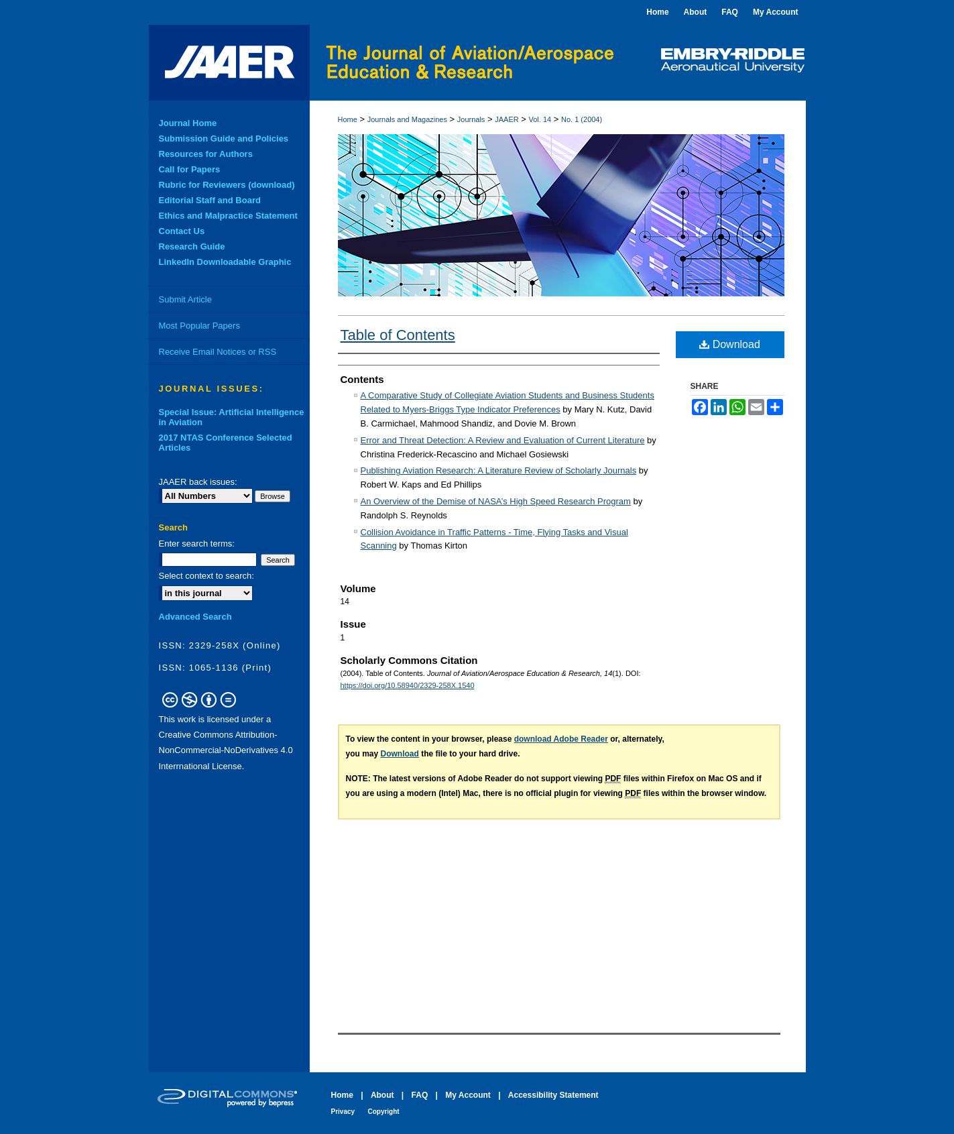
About (382, 1095)
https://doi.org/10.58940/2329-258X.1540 (408, 685)
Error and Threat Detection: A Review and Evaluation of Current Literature (503, 440)
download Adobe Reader (561, 739)
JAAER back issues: (198, 482)
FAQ (420, 1095)
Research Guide (192, 246)
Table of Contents (398, 335)
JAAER (506, 119)
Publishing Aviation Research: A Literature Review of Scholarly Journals (499, 470)
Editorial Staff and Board (210, 200)
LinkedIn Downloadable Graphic (225, 262)
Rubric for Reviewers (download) (227, 185)
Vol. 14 (540, 119)
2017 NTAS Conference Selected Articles (225, 443)
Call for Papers (190, 169)
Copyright (383, 1111)
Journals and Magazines (407, 119)
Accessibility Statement (553, 1095)
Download (729, 344)
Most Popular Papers (199, 326)
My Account (468, 1095)
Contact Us (182, 231)
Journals (471, 119)
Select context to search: (206, 576)
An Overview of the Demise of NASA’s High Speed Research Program (496, 501)
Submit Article (185, 299)
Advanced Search (195, 617)
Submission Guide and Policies (224, 138)
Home (347, 119)
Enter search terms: (197, 543)
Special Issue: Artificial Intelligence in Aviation (231, 417)
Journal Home (188, 123)
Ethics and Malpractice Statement (228, 216)
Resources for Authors (206, 154)
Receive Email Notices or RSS (218, 352)
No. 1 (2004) (581, 119)
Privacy (343, 1111)
